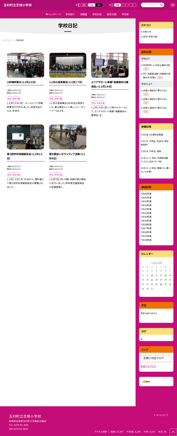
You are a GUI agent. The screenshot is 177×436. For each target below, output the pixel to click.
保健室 (83, 14)
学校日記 (97, 14)
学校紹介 (70, 14)
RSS (148, 381)
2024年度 (147, 201)
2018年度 (147, 224)
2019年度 (147, 220)
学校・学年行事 (150, 36)
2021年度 (147, 212)
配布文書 (111, 14)
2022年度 (147, 209)
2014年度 (147, 239)
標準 (117, 5)
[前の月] (141, 263)
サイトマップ (162, 415)
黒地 (99, 5)
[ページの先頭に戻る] (173, 432)
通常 (84, 5)
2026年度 (147, 193)
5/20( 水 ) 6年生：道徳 (151, 151)
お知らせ (147, 31)
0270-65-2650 (21, 425)
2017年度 (147, 228)
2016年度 (147, 232)
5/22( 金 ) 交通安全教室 (152, 134)
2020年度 (147, 216)
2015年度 (147, 236)
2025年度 (147, 197)
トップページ (54, 14)
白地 (91, 5)
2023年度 (147, 205)
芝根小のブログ (148, 366)
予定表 (125, 14)
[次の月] (171, 263)
